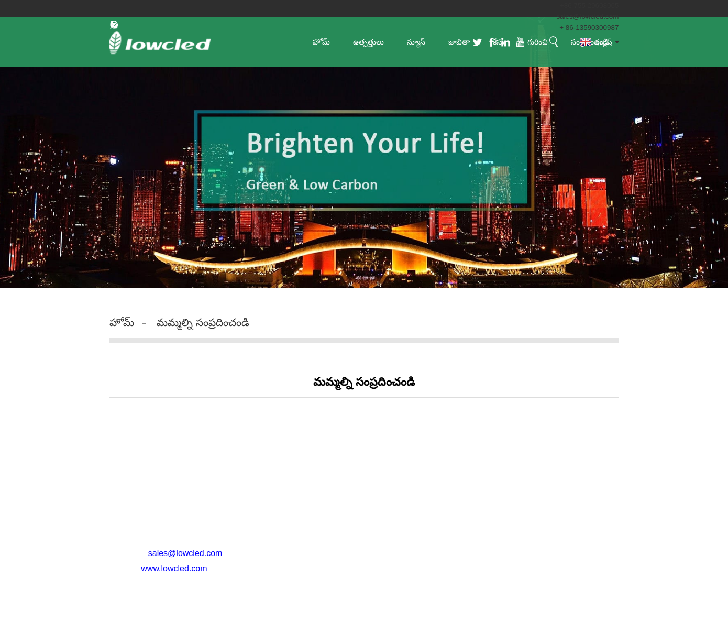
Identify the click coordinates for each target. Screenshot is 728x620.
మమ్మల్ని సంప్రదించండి (203, 322)
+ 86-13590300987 (588, 27)
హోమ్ (121, 322)
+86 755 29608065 (588, 5)
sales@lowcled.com (586, 16)
